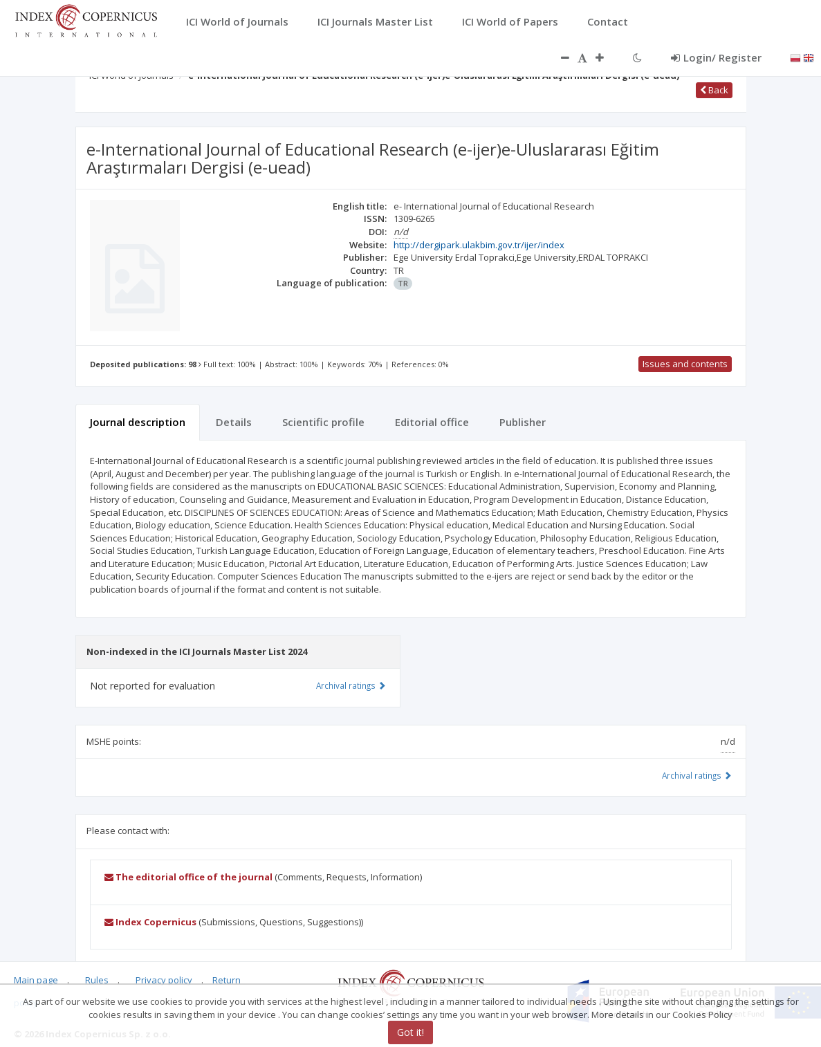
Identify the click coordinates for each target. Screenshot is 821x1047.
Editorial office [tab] (432, 422)
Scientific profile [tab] (323, 422)
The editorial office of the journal (188, 877)
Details (234, 422)
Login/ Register (716, 57)
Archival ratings (697, 775)
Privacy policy (164, 980)
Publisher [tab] (522, 422)
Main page (36, 980)
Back (714, 90)
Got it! (410, 1032)
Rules (97, 980)
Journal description (137, 422)
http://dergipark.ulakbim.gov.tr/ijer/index (479, 245)
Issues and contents (685, 364)
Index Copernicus (150, 922)
